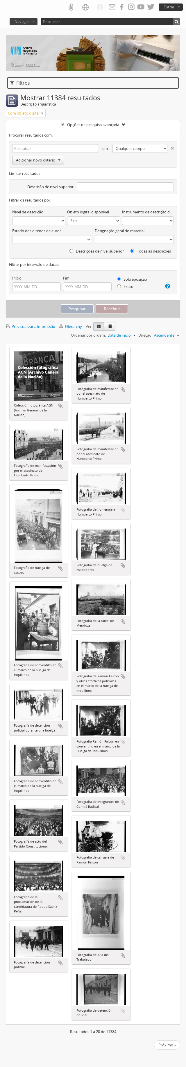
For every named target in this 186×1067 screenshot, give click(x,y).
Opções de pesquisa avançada (93, 124)
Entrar (169, 7)
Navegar (22, 21)
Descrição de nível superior (50, 186)
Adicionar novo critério (38, 160)
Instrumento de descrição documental (148, 212)
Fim (66, 278)
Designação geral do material (119, 230)
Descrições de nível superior (96, 251)
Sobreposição (132, 279)
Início (17, 278)
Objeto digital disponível (88, 212)
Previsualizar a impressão (30, 326)
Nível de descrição (27, 212)
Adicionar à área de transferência (60, 406)
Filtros (20, 83)
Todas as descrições (150, 251)
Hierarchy (71, 326)
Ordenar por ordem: (88, 335)
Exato (125, 286)
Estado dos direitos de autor (36, 230)
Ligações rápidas (100, 7)
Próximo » (167, 1045)
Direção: (145, 335)
